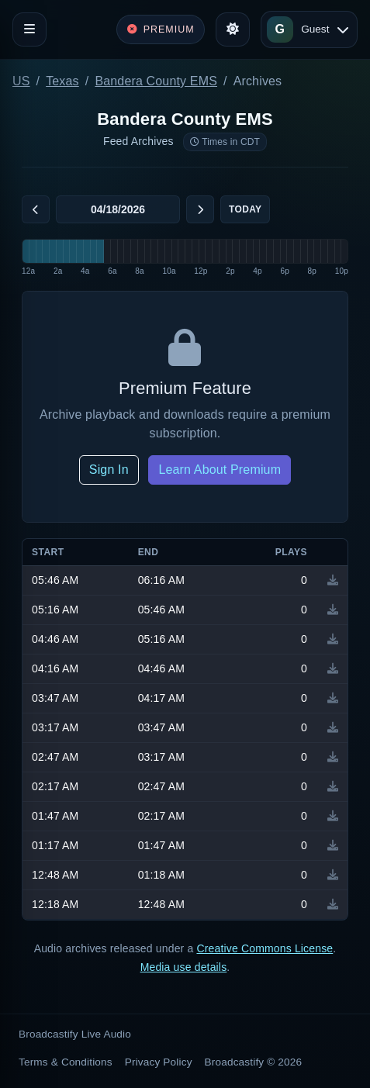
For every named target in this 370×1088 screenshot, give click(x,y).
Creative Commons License (264, 948)
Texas (62, 81)
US (21, 81)
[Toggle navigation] (29, 29)
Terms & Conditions (65, 1062)
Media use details (183, 967)
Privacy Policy (158, 1062)
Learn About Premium (219, 469)
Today (245, 209)
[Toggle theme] (233, 29)
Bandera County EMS (156, 81)
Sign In (109, 469)
